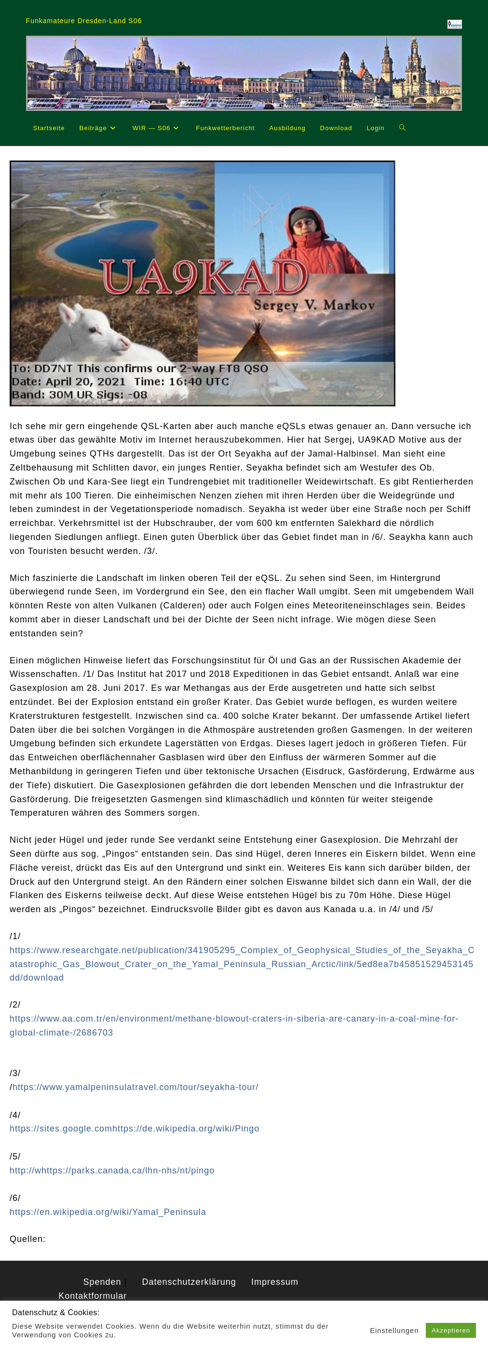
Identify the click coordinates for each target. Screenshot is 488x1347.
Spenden (102, 1282)
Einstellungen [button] (394, 1330)
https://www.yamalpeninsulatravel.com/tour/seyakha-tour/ (135, 1087)
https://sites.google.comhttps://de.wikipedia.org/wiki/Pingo (134, 1128)
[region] (244, 73)
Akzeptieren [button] (451, 1330)
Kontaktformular (92, 1296)
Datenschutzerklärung (189, 1282)
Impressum (274, 1282)
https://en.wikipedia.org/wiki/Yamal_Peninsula (108, 1212)
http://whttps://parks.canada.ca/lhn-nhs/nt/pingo (112, 1170)
